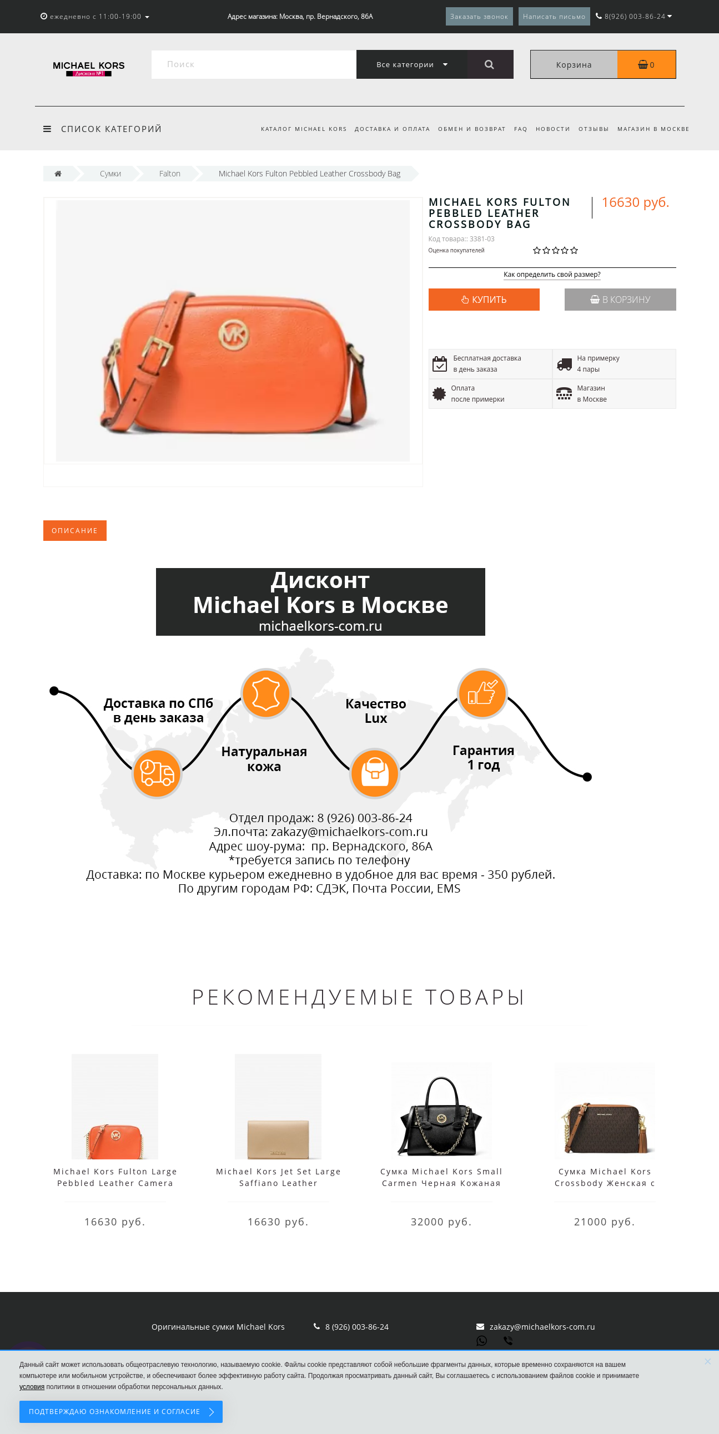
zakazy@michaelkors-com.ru (542, 1326)
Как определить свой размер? (552, 275)
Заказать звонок (479, 16)
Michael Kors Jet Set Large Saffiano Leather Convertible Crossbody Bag (279, 1183)
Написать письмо (554, 16)
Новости (549, 129)
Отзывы (592, 129)
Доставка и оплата (383, 129)
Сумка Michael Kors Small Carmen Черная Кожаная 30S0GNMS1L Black (441, 1183)
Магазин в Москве (653, 129)
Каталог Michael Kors (293, 129)
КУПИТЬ (489, 299)
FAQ (516, 129)
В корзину (620, 299)
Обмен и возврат (465, 129)
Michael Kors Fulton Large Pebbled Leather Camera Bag (115, 1183)
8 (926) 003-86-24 (357, 1326)
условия (31, 1387)
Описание (75, 530)
